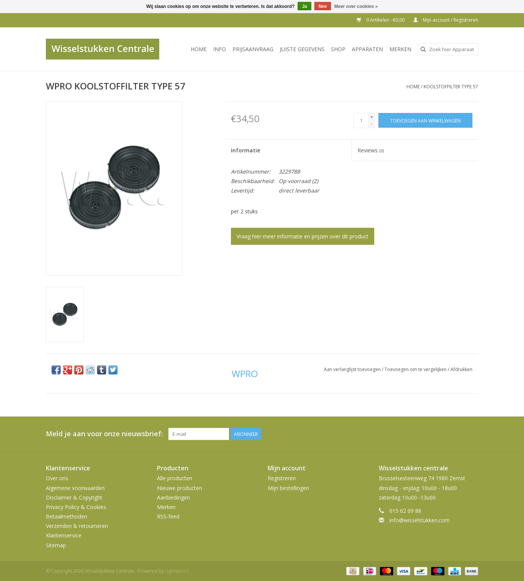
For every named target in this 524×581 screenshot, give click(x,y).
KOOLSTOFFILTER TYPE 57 (451, 86)
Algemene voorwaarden (75, 488)
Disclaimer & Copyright (74, 497)
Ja (304, 6)
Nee (322, 6)
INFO (219, 49)
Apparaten (367, 49)
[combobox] (447, 49)
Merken (400, 49)
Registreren (282, 478)
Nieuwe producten (179, 488)
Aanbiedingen (173, 497)
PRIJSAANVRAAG (252, 49)
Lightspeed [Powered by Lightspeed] (177, 571)
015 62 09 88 (405, 510)
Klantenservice (64, 535)
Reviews (371, 150)
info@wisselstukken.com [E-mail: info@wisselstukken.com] (419, 520)
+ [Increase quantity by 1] (371, 117)
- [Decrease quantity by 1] (371, 124)
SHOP (338, 49)
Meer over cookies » (356, 6)
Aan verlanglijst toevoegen (353, 369)
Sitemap (56, 545)
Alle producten (174, 478)
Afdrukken (461, 369)
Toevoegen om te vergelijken (416, 369)
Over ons (57, 478)
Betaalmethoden (66, 516)
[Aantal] (361, 120)
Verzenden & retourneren (77, 525)
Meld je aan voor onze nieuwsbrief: (104, 434)
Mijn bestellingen (288, 488)
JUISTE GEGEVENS (302, 49)
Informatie (245, 150)
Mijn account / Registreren (445, 20)
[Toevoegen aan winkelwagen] (425, 120)
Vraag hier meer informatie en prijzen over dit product (303, 236)
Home (199, 49)
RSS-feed (168, 516)
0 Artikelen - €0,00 (381, 20)
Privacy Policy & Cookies (76, 507)
